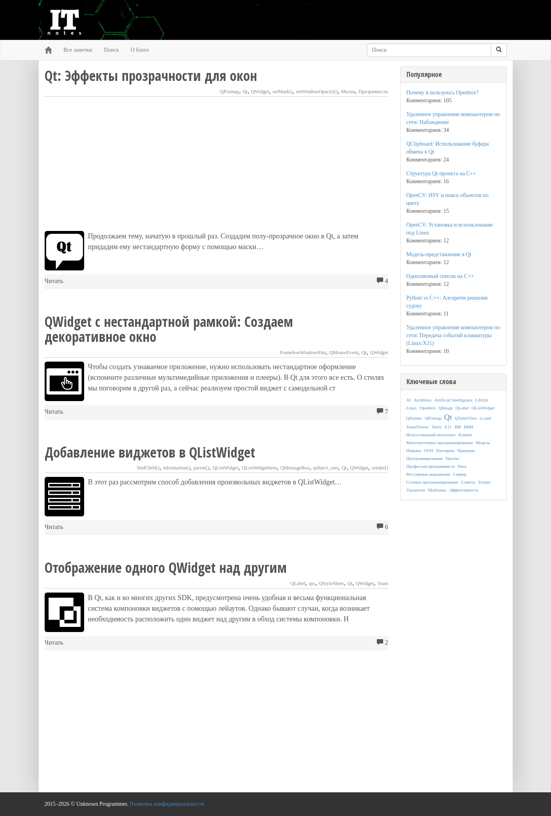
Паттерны (445, 450)
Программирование (424, 458)
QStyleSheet (331, 583)
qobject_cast (325, 468)
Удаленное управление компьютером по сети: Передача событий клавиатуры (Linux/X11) (453, 335)
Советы (468, 482)
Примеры (466, 450)
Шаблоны (437, 490)
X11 (448, 426)
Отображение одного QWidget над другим (166, 567)
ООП (428, 450)
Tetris (436, 426)
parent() (201, 468)
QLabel (297, 583)
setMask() (282, 91)
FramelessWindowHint (302, 352)
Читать (54, 281)
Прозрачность (373, 91)
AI (408, 400)
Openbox (427, 407)
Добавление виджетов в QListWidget (150, 452)
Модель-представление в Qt (439, 254)
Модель (483, 442)
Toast (382, 583)
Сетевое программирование (432, 482)
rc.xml (485, 418)
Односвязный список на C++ (440, 276)
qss (312, 583)
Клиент (465, 434)
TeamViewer (417, 426)
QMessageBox (295, 468)
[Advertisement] (216, 164)
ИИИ (468, 426)
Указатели (415, 490)
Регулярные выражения (428, 474)
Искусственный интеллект (431, 434)
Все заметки (78, 50)
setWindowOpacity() (317, 91)
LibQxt (481, 400)
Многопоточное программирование (439, 442)
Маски (348, 91)
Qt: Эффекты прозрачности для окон (151, 75)
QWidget (260, 91)
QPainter (414, 418)
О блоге (140, 50)
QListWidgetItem (259, 468)
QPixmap (229, 91)
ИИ (458, 426)
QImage (445, 407)
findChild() (148, 468)
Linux (411, 407)
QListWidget (225, 468)
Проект (452, 458)
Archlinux (422, 400)
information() (176, 468)
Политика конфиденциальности (167, 804)
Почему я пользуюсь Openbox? (442, 93)
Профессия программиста (430, 466)
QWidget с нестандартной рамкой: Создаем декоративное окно (169, 329)
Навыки (413, 450)
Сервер (459, 474)
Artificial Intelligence (453, 400)
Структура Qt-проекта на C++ (441, 173)
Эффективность (464, 490)
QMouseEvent (343, 352)
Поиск (111, 50)
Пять (462, 466)
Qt (245, 91)
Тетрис (484, 482)
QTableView (466, 418)
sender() (380, 468)
